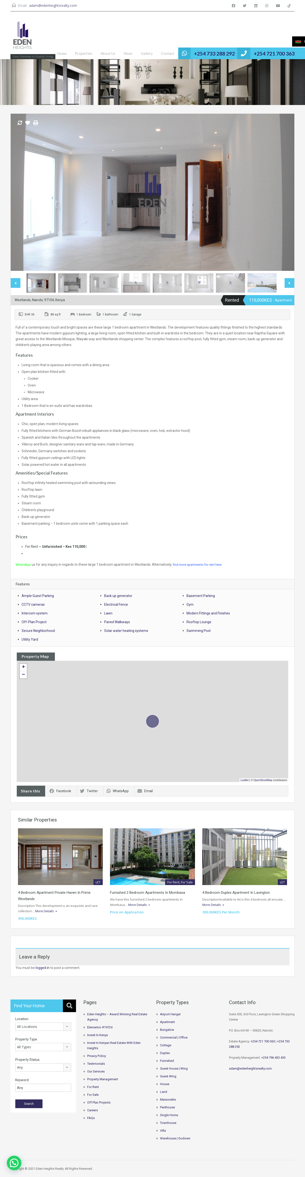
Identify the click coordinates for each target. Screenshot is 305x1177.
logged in (43, 967)
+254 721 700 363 (274, 53)
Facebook (60, 791)
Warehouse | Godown (175, 1138)
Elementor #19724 (99, 1027)
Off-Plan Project (34, 622)
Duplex (165, 1053)
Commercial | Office (173, 1037)
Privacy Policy (96, 1055)
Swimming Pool (198, 630)
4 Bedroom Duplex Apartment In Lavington (236, 892)
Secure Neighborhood (38, 630)
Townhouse (168, 1122)
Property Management (102, 1079)
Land (163, 1091)
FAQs (91, 1118)
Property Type (26, 1039)
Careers (92, 1110)
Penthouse (167, 1107)
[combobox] (43, 1026)
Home (62, 53)
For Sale (93, 1094)
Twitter (89, 791)
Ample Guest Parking (38, 595)
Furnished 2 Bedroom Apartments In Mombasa (147, 892)
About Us (108, 53)
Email (145, 791)
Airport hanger (170, 1014)
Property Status (27, 1059)
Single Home (169, 1115)
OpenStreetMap (263, 779)
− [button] (23, 674)
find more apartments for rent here (200, 564)
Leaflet (245, 779)
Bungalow (167, 1029)
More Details (46, 911)
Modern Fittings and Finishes (208, 613)
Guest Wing (168, 1076)
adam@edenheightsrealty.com (53, 5)
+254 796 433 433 (273, 1057)
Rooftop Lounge (198, 622)
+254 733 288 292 (214, 53)
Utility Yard (30, 639)
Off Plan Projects (98, 1102)
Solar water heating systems (126, 630)
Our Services (96, 1071)
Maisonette (168, 1099)
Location (21, 1019)
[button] (14, 1163)
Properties (83, 53)
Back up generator (118, 595)
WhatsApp (24, 564)
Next (289, 283)
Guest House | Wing (174, 1068)
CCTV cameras (33, 604)
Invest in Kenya (97, 1035)
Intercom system (35, 613)
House (164, 1084)
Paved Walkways (117, 622)
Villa (163, 1130)
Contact (167, 53)
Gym (190, 604)
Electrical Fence (116, 604)
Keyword (22, 1080)
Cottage (165, 1045)
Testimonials (96, 1063)
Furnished (167, 1060)
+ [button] (23, 667)
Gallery (147, 53)
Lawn (108, 613)
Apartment (167, 1022)
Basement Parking (200, 595)
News (128, 53)
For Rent (93, 1086)
